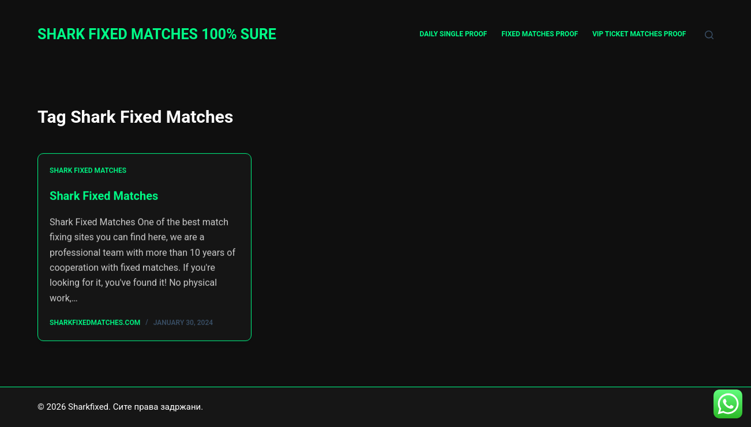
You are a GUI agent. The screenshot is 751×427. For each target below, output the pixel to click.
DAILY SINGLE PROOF (453, 34)
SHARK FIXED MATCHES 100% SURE (156, 34)
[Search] (709, 35)
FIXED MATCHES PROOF (539, 34)
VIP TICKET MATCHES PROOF (639, 34)
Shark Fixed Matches (88, 171)
